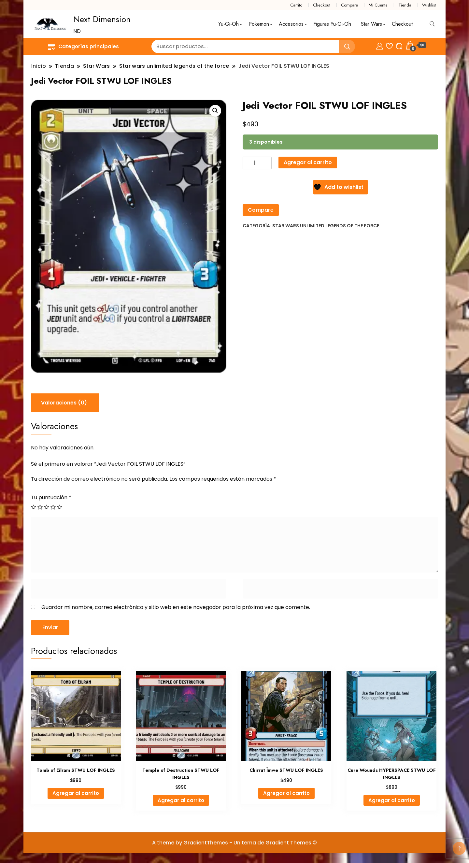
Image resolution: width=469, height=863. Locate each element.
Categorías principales (83, 46)
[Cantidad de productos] (257, 163)
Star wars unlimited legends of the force (325, 225)
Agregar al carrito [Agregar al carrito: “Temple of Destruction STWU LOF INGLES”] (181, 800)
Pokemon (259, 24)
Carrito (296, 5)
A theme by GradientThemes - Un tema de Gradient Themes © (234, 842)
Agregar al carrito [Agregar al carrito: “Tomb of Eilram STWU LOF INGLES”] (75, 793)
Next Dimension (102, 19)
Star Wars (371, 24)
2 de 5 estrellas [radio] (40, 507)
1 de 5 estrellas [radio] (33, 507)
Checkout (321, 5)
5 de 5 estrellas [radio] (59, 507)
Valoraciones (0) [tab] (64, 402)
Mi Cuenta (378, 5)
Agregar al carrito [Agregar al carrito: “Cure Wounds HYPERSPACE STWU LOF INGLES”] (391, 800)
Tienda (404, 5)
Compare (349, 5)
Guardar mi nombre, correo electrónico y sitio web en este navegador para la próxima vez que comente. (175, 607)
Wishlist (429, 5)
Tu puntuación (51, 497)
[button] (215, 111)
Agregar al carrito (308, 162)
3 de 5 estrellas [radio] (46, 507)
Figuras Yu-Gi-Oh (332, 24)
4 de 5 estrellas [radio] (53, 507)
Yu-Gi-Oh (228, 24)
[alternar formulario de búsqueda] (432, 24)
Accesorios (291, 24)
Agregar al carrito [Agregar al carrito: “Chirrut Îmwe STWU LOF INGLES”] (286, 793)
